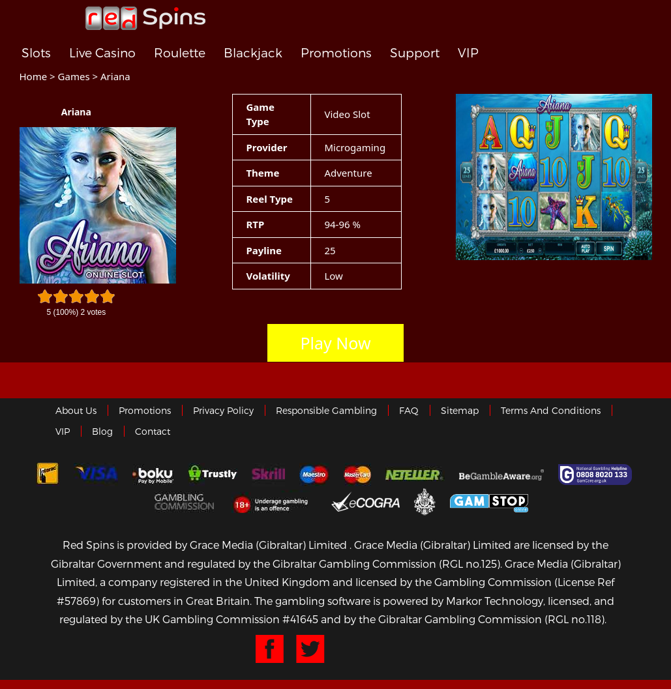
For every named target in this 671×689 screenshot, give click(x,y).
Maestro (314, 474)
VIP (468, 53)
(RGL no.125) (469, 563)
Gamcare (596, 474)
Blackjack (253, 53)
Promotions (336, 53)
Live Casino (102, 53)
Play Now (335, 343)
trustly (212, 474)
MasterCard (357, 474)
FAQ (409, 410)
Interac (47, 474)
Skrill (268, 474)
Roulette (179, 53)
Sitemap (460, 410)
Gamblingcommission (186, 501)
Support (415, 53)
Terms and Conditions (551, 410)
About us (76, 410)
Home (34, 76)
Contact (152, 431)
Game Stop (489, 501)
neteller (415, 474)
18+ (274, 501)
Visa (96, 474)
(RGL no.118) (574, 619)
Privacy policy (223, 410)
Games (74, 76)
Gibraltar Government (425, 501)
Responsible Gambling (326, 410)
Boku (152, 474)
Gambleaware (501, 474)
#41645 (300, 619)
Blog (102, 431)
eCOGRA (365, 501)
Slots (36, 53)
